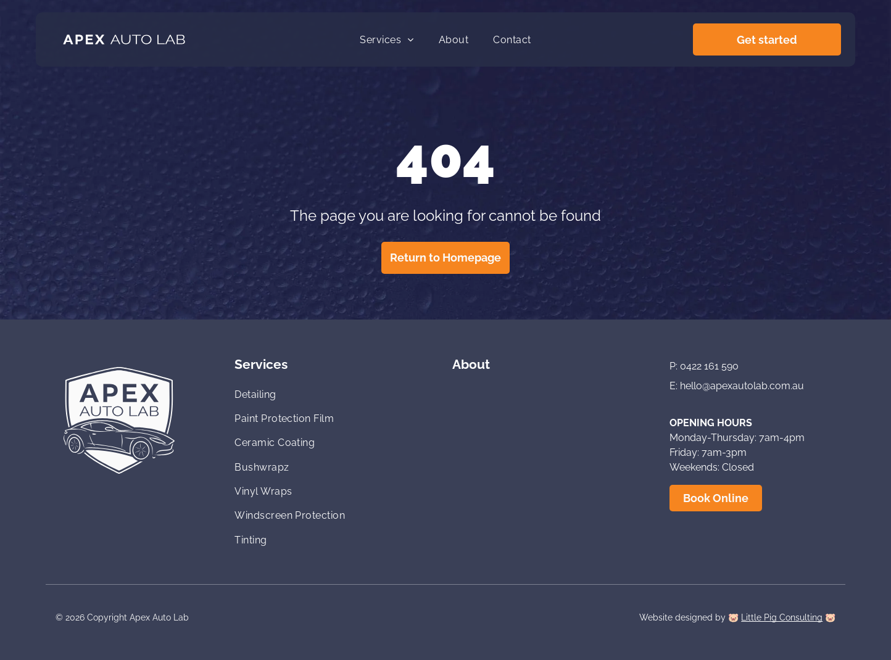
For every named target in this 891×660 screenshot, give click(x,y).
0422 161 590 (709, 366)
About (471, 364)
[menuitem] (386, 39)
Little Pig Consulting (782, 617)
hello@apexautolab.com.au (742, 386)
